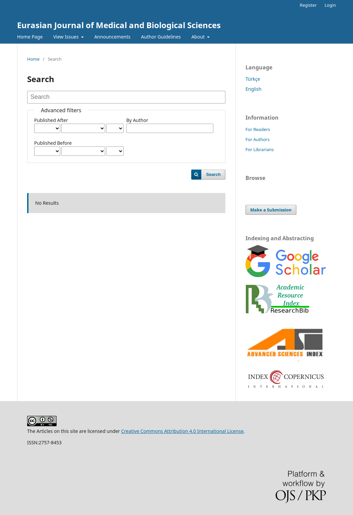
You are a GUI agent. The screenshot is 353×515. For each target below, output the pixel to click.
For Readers (257, 129)
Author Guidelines (161, 37)
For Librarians (259, 149)
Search (213, 174)
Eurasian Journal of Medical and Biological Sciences (119, 24)
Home (33, 59)
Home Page (30, 37)
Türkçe (252, 79)
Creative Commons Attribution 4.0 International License (182, 431)
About (198, 37)
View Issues (66, 37)
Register (308, 5)
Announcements (112, 37)
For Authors (257, 139)
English (253, 89)
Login (330, 5)
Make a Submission (271, 210)
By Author (137, 120)
